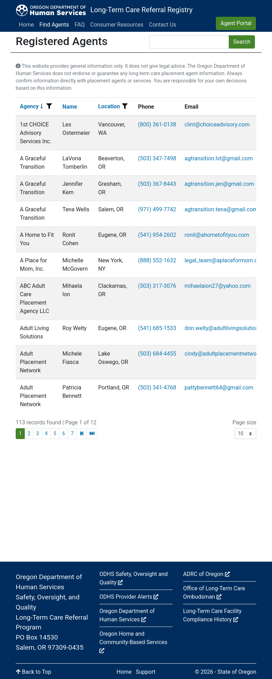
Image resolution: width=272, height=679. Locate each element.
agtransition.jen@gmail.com (219, 184)
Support (145, 672)
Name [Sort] (69, 106)
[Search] (189, 42)
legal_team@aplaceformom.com (224, 260)
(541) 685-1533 (157, 328)
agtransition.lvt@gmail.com (218, 158)
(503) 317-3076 (157, 286)
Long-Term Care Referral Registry (141, 10)
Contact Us (162, 24)
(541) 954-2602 (157, 235)
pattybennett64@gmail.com (218, 387)
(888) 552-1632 (157, 260)
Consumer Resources (116, 24)
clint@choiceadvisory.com (216, 124)
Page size (244, 422)
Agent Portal (235, 23)
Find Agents (54, 24)
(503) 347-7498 (157, 158)
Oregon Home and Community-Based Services (133, 641)
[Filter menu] (49, 106)
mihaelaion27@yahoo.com (217, 286)
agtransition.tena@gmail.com (221, 209)
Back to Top (33, 672)
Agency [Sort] (31, 106)
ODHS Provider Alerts (128, 596)
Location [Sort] (109, 106)
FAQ (80, 24)
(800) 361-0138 (157, 124)
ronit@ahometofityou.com (216, 235)
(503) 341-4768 (157, 387)
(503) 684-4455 (157, 353)
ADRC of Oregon (206, 574)
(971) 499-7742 (157, 209)
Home (26, 24)
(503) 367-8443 (157, 184)
